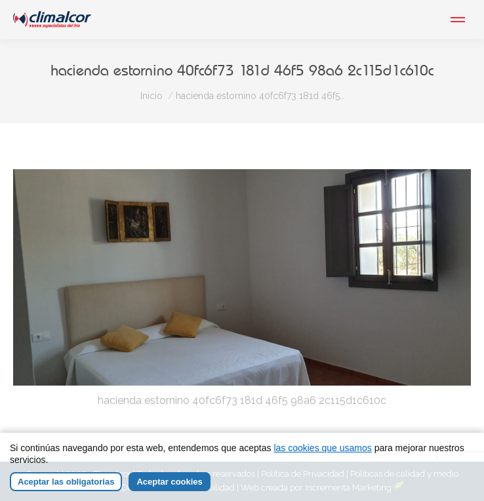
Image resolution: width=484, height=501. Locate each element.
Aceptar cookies (169, 482)
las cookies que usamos (322, 448)
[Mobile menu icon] (458, 19)
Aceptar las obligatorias (66, 482)
